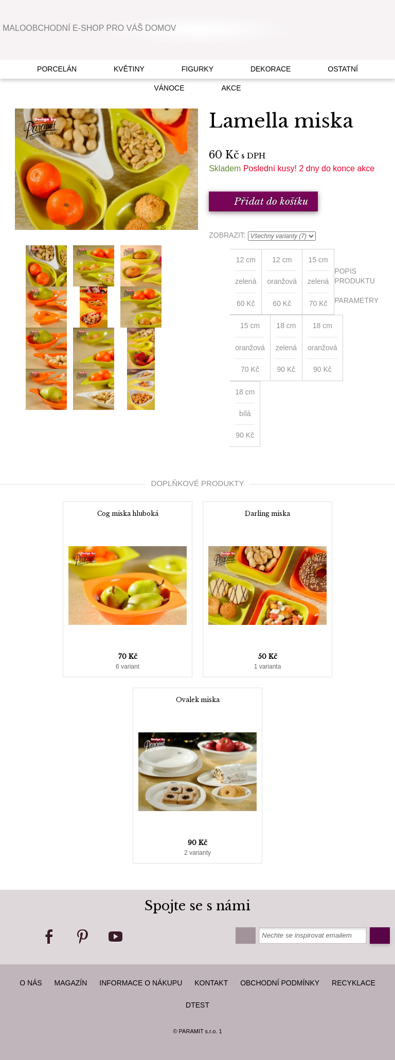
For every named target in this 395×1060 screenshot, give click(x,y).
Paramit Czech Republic (198, 29)
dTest (197, 1005)
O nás (31, 983)
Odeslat (380, 935)
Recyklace (353, 983)
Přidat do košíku (263, 201)
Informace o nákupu (140, 983)
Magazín (71, 983)
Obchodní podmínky (279, 983)
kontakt (211, 983)
